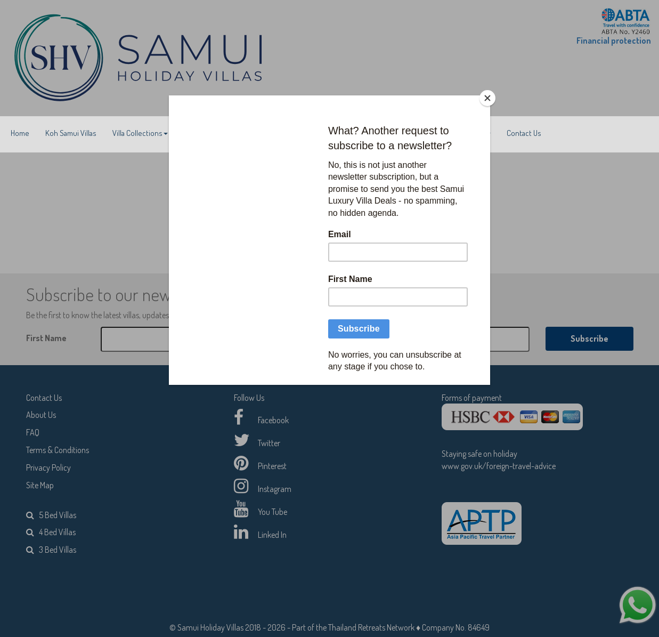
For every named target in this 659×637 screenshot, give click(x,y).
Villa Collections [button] (140, 133)
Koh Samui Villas (70, 133)
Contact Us (524, 133)
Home (20, 133)
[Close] (487, 98)
